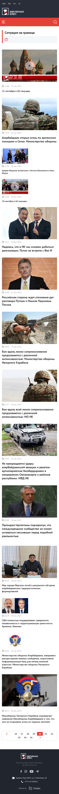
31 (46, 733)
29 (34, 733)
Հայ (3, 4)
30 (40, 733)
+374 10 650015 (31, 781)
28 (28, 733)
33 (19, 737)
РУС (14, 4)
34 (25, 737)
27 (22, 733)
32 (52, 733)
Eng (9, 4)
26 (16, 733)
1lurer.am (33, 765)
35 (31, 737)
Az (19, 4)
